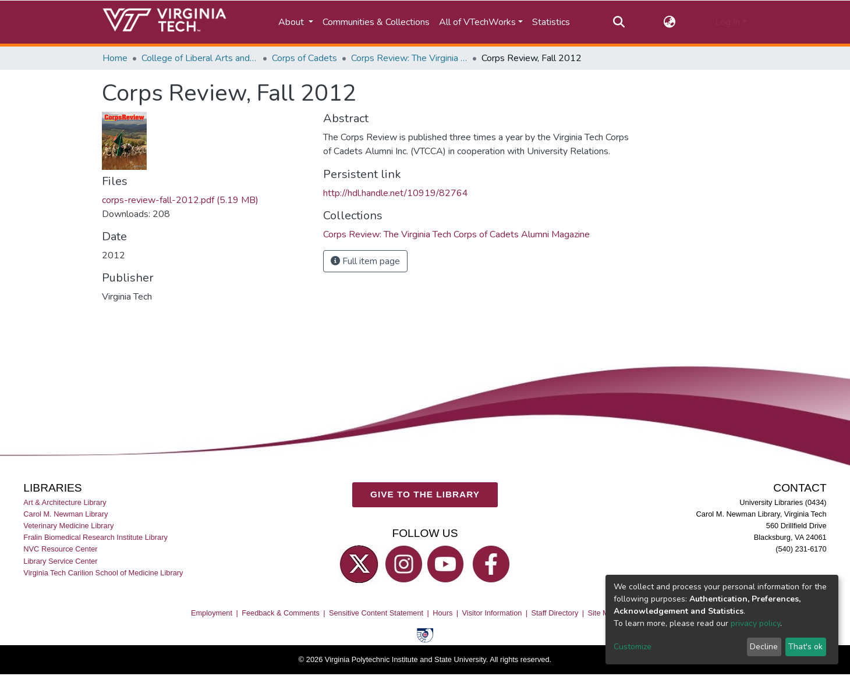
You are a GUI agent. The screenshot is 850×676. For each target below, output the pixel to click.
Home (115, 58)
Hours (442, 613)
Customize (632, 646)
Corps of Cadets (304, 58)
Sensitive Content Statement (376, 613)
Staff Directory (555, 613)
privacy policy (755, 623)
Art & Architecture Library (64, 503)
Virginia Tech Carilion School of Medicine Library (103, 572)
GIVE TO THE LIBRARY (425, 495)
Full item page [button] (365, 261)
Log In (727, 22)
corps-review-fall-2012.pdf (180, 200)
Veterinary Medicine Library (68, 526)
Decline (764, 646)
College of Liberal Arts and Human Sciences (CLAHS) (199, 58)
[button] (670, 22)
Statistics (551, 22)
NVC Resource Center (60, 549)
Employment (211, 613)
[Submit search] (618, 22)
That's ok (805, 646)
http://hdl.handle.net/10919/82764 (395, 193)
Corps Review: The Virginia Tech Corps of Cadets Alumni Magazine (409, 58)
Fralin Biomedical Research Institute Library (95, 537)
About (292, 22)
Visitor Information (492, 613)
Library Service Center (60, 561)
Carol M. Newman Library (65, 514)
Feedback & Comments (281, 613)
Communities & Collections (376, 22)
